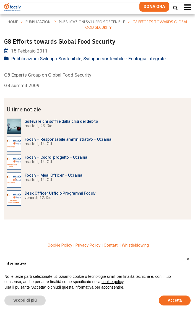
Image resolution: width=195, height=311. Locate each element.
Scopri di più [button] (25, 300)
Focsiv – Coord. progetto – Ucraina (56, 157)
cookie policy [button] (112, 281)
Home (12, 22)
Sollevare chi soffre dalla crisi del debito (61, 121)
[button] (187, 259)
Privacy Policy (88, 245)
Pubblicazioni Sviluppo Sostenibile (92, 22)
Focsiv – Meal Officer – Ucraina (53, 175)
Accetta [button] (175, 300)
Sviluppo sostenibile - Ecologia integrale (124, 58)
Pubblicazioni (38, 22)
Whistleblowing (135, 245)
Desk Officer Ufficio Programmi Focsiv (60, 193)
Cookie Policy (60, 245)
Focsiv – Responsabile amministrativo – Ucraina (68, 139)
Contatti (111, 245)
